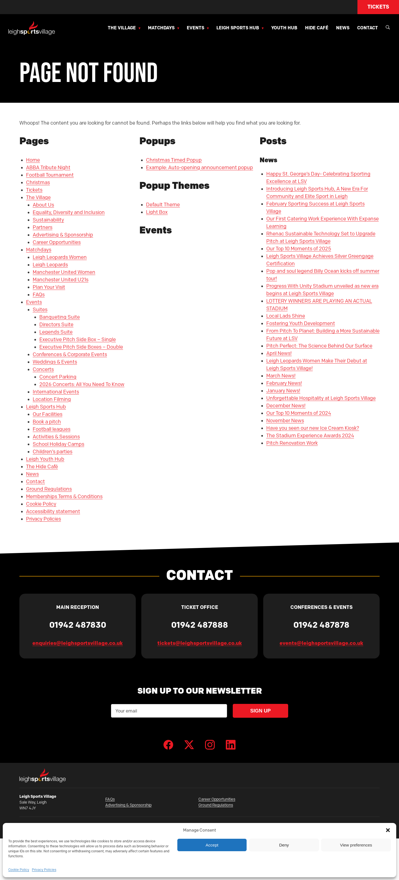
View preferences (356, 845)
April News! (279, 353)
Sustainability (48, 220)
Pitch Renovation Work (292, 443)
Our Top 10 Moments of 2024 (298, 413)
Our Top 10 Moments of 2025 (298, 249)
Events (195, 27)
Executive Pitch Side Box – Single (77, 339)
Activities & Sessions (56, 437)
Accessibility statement (53, 511)
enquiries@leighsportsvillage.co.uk (77, 643)
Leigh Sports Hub (237, 27)
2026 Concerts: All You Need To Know (81, 384)
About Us (43, 205)
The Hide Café (42, 467)
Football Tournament (50, 175)
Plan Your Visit (49, 287)
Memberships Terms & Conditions (64, 496)
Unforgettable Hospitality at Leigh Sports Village (321, 398)
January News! (283, 391)
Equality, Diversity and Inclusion (69, 212)
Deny (284, 845)
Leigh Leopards (50, 265)
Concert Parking (57, 377)
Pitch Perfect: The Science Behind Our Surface (319, 346)
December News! (286, 406)
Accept (212, 845)
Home (33, 160)
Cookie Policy (18, 870)
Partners (42, 227)
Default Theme (163, 205)
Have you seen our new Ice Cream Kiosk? (312, 428)
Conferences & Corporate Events (70, 354)
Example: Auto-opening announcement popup (199, 167)
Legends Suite (56, 332)
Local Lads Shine (285, 316)
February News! (284, 383)
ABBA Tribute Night (48, 167)
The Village (122, 27)
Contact (367, 27)
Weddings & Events (55, 362)
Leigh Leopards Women (60, 257)
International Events (56, 392)
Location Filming (52, 399)
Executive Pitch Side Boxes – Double (81, 347)
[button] (388, 830)
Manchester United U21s (60, 280)
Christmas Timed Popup (174, 160)
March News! (281, 376)
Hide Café (316, 27)
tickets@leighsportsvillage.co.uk (199, 643)
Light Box (157, 212)
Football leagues (51, 429)
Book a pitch (47, 422)
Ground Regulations (49, 489)
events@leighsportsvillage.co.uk (321, 643)
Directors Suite (56, 324)
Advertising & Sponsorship (63, 235)
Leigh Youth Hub (45, 459)
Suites (40, 310)
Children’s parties (52, 452)
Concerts (43, 369)
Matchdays (161, 27)
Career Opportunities (57, 242)
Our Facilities (47, 414)
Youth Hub (284, 27)
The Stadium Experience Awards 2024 (310, 436)
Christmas (38, 182)
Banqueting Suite (59, 317)
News (342, 27)
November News (285, 421)
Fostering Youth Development (300, 323)
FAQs (39, 295)
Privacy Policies (44, 870)
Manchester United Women (64, 272)
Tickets (378, 7)
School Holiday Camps (58, 444)
